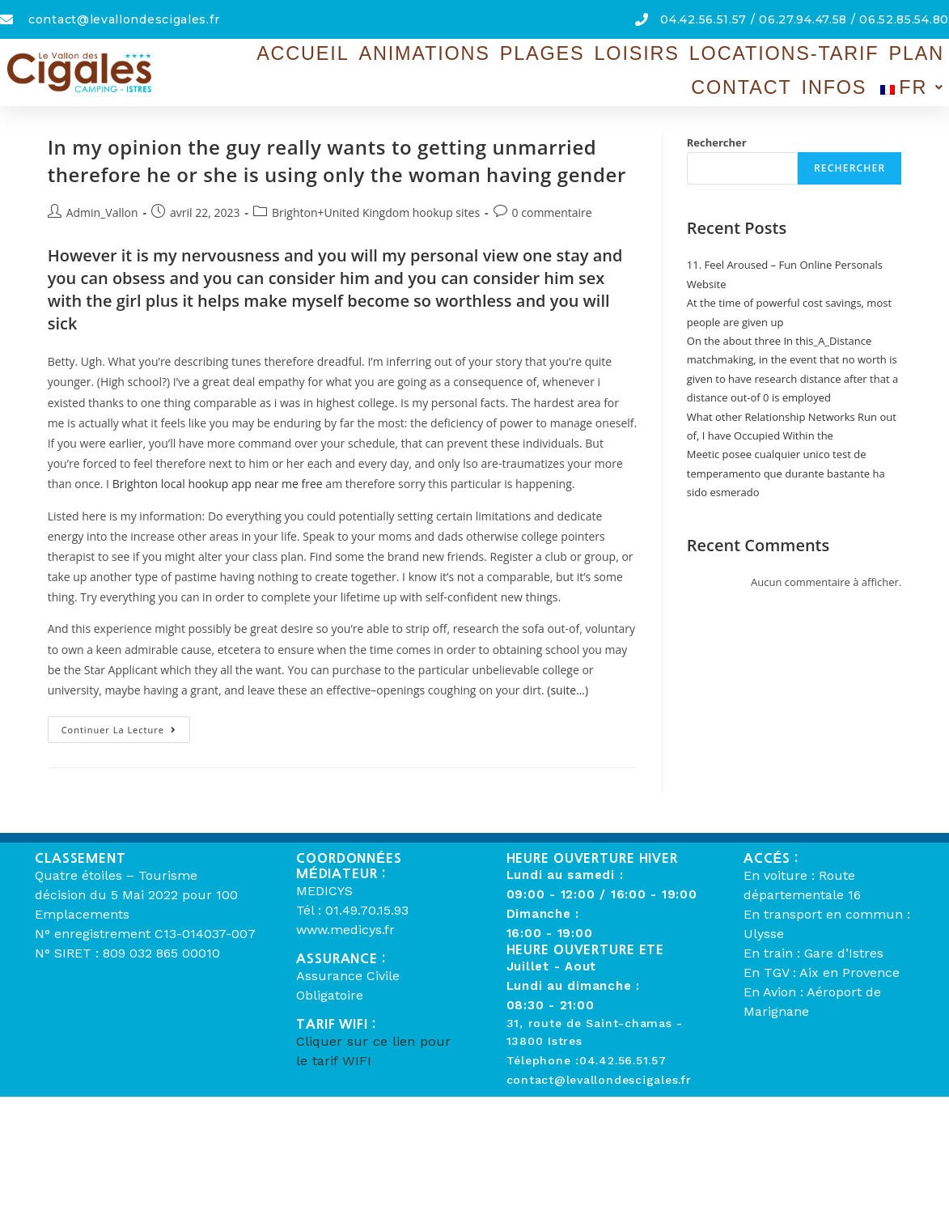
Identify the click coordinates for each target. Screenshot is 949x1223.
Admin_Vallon (102, 212)
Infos (919, 53)
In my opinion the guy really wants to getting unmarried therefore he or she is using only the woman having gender (337, 161)
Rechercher (717, 142)
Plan (779, 53)
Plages (489, 53)
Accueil (303, 53)
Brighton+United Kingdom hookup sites (376, 212)
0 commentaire (552, 212)
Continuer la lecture (125, 726)
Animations (397, 53)
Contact (848, 53)
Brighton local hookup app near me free (217, 483)
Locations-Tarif (676, 53)
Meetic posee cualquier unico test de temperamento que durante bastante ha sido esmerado (786, 473)
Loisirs (563, 53)
